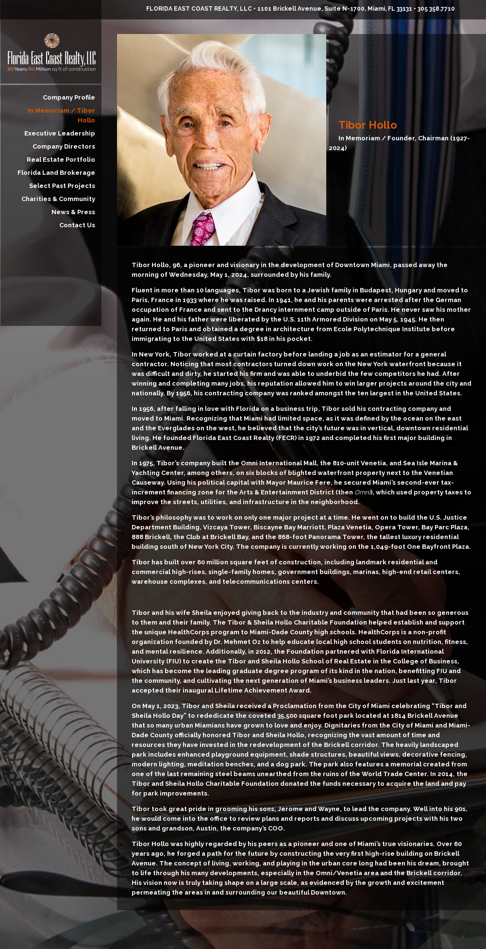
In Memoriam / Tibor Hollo (61, 115)
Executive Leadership (59, 133)
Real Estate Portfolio (61, 159)
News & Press (73, 212)
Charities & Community (58, 199)
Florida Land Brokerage (56, 172)
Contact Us (77, 225)
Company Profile (69, 97)
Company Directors (64, 146)
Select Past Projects (62, 185)
